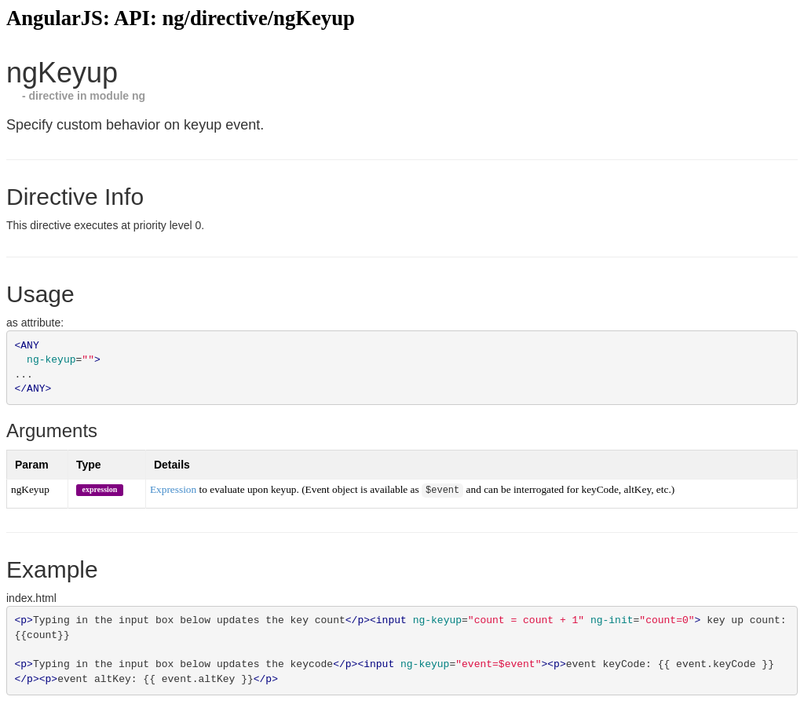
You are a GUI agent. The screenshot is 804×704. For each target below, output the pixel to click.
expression (100, 489)
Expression (173, 490)
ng (138, 95)
